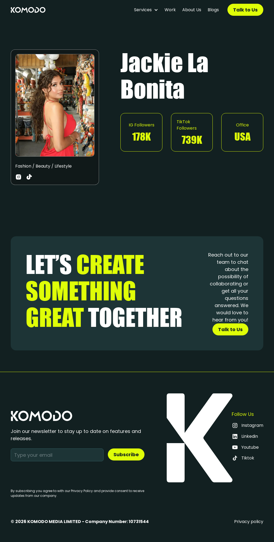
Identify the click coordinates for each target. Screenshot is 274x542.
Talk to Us (245, 9)
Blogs (213, 10)
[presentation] (51, 473)
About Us (191, 10)
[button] (146, 10)
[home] (28, 10)
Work (170, 10)
